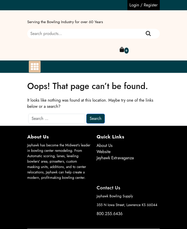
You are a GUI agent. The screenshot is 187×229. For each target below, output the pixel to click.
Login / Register (143, 5)
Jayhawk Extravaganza (115, 158)
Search (148, 34)
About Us (105, 145)
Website (104, 152)
